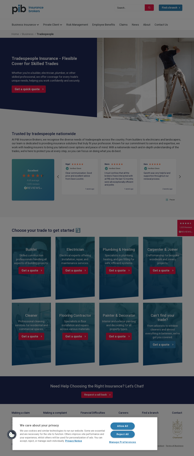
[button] (12, 434)
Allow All (122, 426)
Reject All (123, 434)
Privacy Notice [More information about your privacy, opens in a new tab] (73, 440)
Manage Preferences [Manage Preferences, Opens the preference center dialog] (122, 442)
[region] (85, 433)
